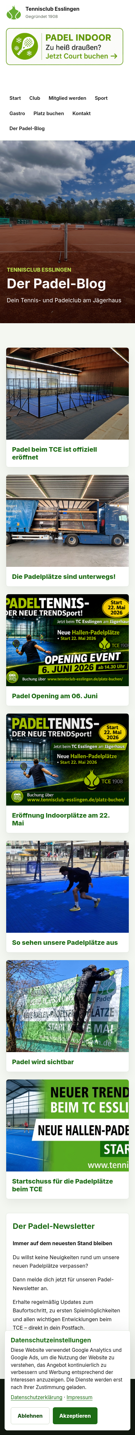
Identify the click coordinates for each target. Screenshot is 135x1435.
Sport (101, 98)
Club (34, 98)
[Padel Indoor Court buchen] (64, 55)
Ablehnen (30, 1415)
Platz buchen (49, 113)
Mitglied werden (67, 98)
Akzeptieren (75, 1415)
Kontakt (81, 113)
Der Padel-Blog (27, 128)
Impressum (79, 1397)
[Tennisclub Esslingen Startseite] (43, 12)
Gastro (17, 113)
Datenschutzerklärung (36, 1397)
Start (15, 98)
